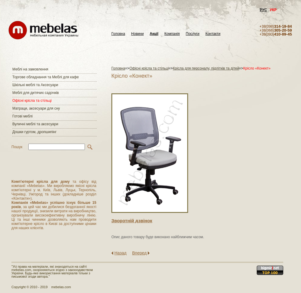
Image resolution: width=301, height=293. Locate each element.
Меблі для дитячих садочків (35, 93)
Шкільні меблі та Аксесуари (35, 85)
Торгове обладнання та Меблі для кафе (45, 77)
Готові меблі (22, 116)
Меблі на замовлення (30, 69)
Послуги (192, 34)
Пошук (16, 147)
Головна (118, 34)
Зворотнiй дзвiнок (131, 220)
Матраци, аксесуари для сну (36, 108)
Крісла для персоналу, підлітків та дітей (206, 68)
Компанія (172, 34)
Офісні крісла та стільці (31, 100)
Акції (154, 34)
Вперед (139, 253)
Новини (137, 34)
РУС (263, 10)
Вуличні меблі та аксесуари (35, 124)
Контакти (212, 34)
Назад (120, 253)
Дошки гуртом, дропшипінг (34, 132)
